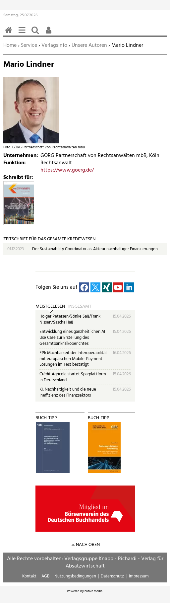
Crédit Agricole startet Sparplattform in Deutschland (72, 377)
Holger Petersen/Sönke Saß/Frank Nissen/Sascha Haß (69, 319)
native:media (93, 591)
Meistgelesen (50, 306)
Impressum (139, 576)
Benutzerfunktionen (49, 34)
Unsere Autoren (89, 45)
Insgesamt (79, 306)
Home (10, 45)
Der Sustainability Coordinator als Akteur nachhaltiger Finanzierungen (95, 249)
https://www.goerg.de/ (67, 170)
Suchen (36, 34)
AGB (45, 576)
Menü (23, 34)
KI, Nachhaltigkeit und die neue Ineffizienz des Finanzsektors (67, 392)
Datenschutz (112, 576)
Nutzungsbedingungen (75, 576)
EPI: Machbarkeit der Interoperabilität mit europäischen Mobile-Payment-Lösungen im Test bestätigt (73, 358)
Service (29, 45)
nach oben (88, 544)
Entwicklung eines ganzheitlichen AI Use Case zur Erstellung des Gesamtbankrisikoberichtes (72, 337)
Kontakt (29, 576)
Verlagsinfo (54, 45)
